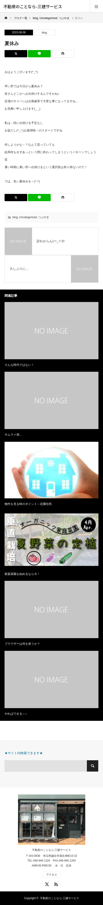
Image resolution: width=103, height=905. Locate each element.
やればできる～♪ (16, 713)
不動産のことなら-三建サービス (32, 6)
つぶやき (43, 217)
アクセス (51, 874)
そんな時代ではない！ (19, 365)
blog (44, 32)
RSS (55, 883)
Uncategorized (28, 217)
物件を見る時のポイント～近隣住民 (28, 504)
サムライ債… (13, 434)
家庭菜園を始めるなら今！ (22, 574)
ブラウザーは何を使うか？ (22, 643)
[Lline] (39, 53)
